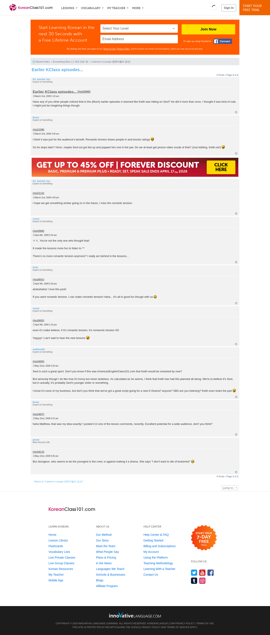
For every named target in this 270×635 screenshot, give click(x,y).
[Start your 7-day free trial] (204, 538)
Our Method (104, 534)
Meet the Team (105, 546)
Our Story (102, 540)
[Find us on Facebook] (210, 572)
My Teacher (116, 8)
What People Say (107, 551)
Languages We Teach (110, 569)
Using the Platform (155, 557)
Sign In (229, 8)
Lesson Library (58, 540)
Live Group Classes (61, 563)
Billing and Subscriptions (159, 546)
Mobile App (56, 580)
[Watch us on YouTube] (202, 572)
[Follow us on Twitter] (194, 572)
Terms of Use (109, 49)
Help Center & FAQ (156, 534)
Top (236, 112)
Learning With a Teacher (159, 569)
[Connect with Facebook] (222, 41)
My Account (151, 551)
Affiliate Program (107, 586)
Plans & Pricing (106, 557)
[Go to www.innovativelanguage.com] (135, 615)
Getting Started (153, 540)
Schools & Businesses (110, 574)
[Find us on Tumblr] (194, 580)
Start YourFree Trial (255, 8)
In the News (104, 563)
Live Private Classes (62, 557)
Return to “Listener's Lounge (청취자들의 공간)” (58, 481)
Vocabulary (90, 8)
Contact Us (150, 574)
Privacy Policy (123, 49)
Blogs (99, 580)
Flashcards (56, 546)
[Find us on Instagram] (202, 580)
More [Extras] (136, 8)
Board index (43, 61)
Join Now (208, 29)
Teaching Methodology (158, 563)
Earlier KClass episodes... (57, 69)
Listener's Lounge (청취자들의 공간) (110, 61)
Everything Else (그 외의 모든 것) (70, 61)
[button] (214, 7)
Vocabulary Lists (59, 551)
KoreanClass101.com (161, 623)
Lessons (67, 8)
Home (52, 534)
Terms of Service (178, 627)
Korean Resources (61, 569)
